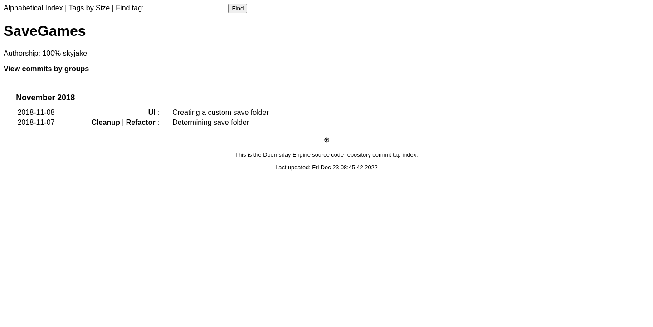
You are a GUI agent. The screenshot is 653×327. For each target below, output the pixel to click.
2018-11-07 (36, 122)
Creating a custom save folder (220, 112)
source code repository (341, 154)
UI (152, 112)
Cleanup (106, 122)
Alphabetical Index (33, 8)
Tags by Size (89, 8)
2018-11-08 (36, 112)
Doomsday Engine (287, 154)
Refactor (141, 122)
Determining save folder (210, 122)
